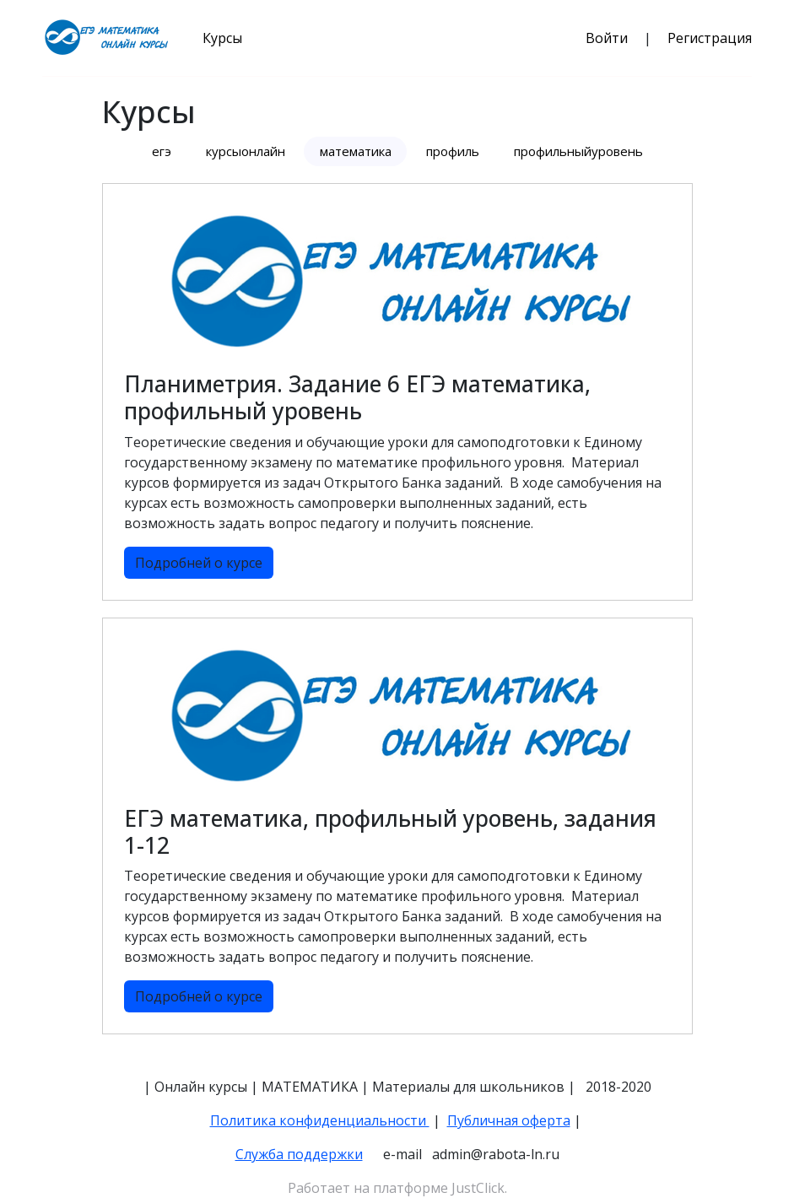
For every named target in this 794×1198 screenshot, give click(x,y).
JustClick (478, 1188)
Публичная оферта (508, 1120)
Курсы (222, 38)
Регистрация (709, 38)
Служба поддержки (299, 1154)
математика (356, 151)
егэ (161, 151)
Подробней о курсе (198, 562)
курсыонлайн (245, 151)
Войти (607, 38)
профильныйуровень (578, 151)
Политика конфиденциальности (319, 1120)
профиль (452, 151)
